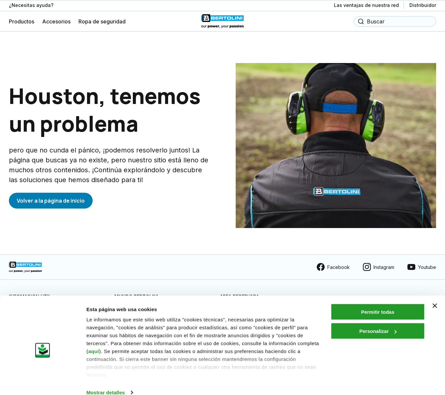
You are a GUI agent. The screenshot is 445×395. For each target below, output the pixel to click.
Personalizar (378, 321)
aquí (93, 341)
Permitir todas (377, 301)
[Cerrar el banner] (434, 295)
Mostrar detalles (105, 382)
